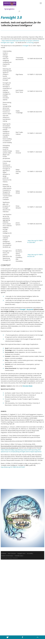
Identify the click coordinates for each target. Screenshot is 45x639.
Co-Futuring (29, 42)
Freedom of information (7, 555)
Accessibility (30, 553)
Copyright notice (21, 553)
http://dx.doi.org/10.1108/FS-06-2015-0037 (13, 467)
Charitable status (19, 555)
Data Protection (12, 553)
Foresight (25, 45)
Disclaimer (3, 553)
